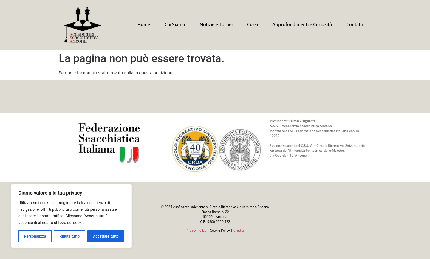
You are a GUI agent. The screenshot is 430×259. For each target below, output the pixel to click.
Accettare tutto (106, 236)
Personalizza (35, 236)
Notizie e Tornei (216, 24)
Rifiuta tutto (70, 236)
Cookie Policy (220, 230)
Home (143, 24)
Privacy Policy (196, 230)
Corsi (252, 24)
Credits (238, 230)
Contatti (354, 24)
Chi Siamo (175, 24)
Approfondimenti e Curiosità (302, 24)
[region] (71, 216)
